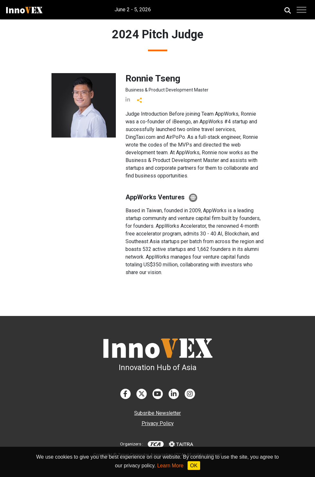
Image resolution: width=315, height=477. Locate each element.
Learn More (170, 465)
